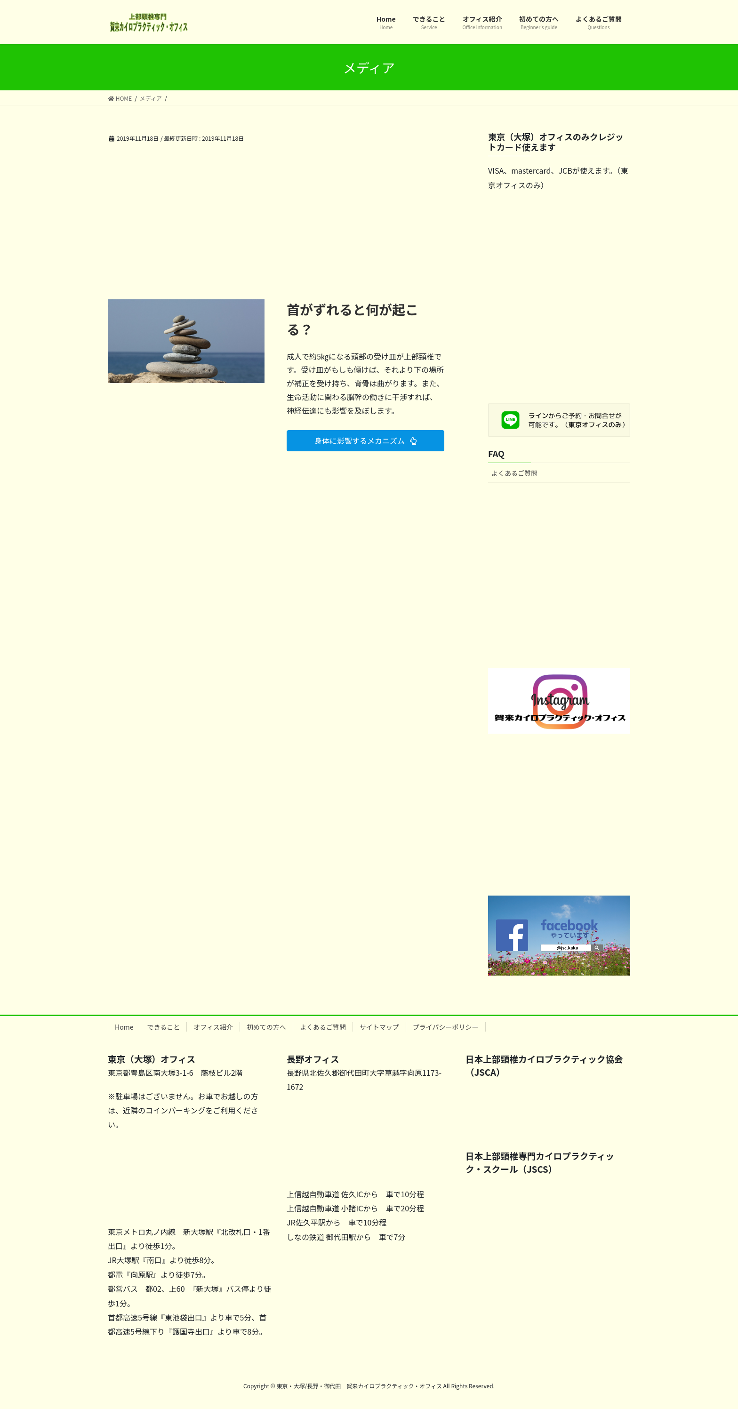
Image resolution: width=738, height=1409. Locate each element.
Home (124, 1027)
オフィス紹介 (213, 1027)
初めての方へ (266, 1027)
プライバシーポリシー (446, 1027)
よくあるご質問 (514, 473)
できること (163, 1027)
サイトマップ (379, 1027)
